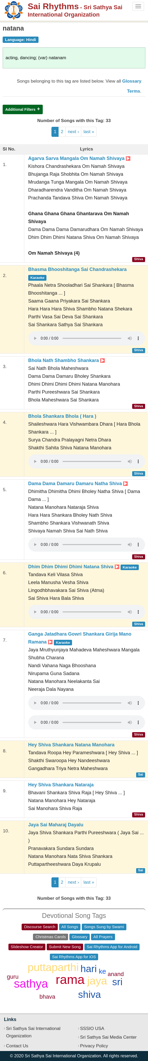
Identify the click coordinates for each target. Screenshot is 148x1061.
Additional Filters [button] (20, 109)
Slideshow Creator (27, 946)
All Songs (69, 926)
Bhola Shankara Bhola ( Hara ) (62, 416)
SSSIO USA (92, 1028)
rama (70, 980)
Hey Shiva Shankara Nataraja (61, 784)
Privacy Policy (94, 1045)
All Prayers (103, 936)
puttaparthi (53, 967)
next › (73, 131)
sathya (31, 983)
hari (88, 968)
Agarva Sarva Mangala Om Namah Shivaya (79, 158)
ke (102, 971)
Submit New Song (65, 946)
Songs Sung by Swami (104, 926)
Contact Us (17, 1045)
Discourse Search (39, 926)
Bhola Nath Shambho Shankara (66, 360)
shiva (89, 994)
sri (117, 982)
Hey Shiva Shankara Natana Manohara (71, 744)
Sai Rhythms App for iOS (74, 956)
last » (88, 131)
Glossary (79, 936)
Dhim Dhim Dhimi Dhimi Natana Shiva (83, 566)
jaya (97, 981)
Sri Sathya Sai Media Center (108, 1037)
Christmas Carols (50, 936)
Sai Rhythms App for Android (112, 946)
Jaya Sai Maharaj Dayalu (55, 824)
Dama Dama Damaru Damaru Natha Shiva (78, 483)
